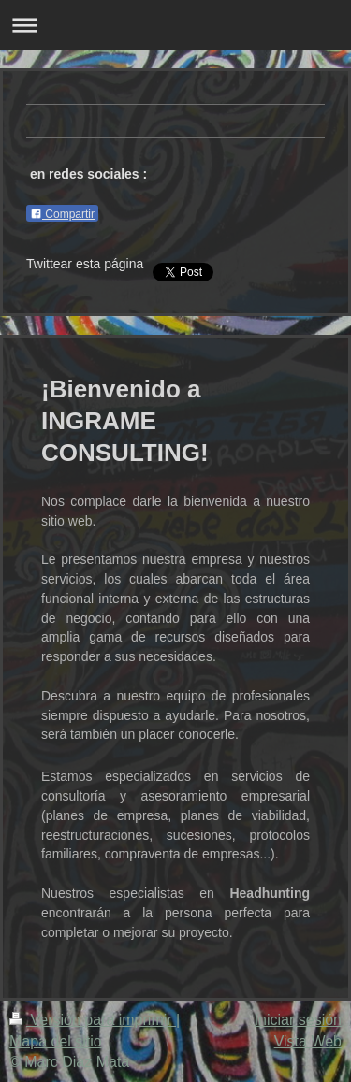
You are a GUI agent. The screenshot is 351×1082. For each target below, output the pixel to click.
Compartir (62, 214)
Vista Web (308, 1041)
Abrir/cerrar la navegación (175, 25)
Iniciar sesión (298, 1020)
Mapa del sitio (55, 1041)
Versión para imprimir (92, 1020)
